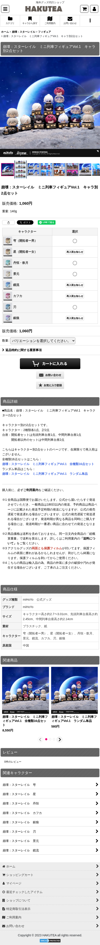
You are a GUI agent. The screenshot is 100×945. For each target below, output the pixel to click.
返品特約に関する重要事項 (22, 350)
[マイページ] (94, 9)
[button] (5, 9)
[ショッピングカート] (84, 9)
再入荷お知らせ (75, 252)
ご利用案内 (30, 490)
